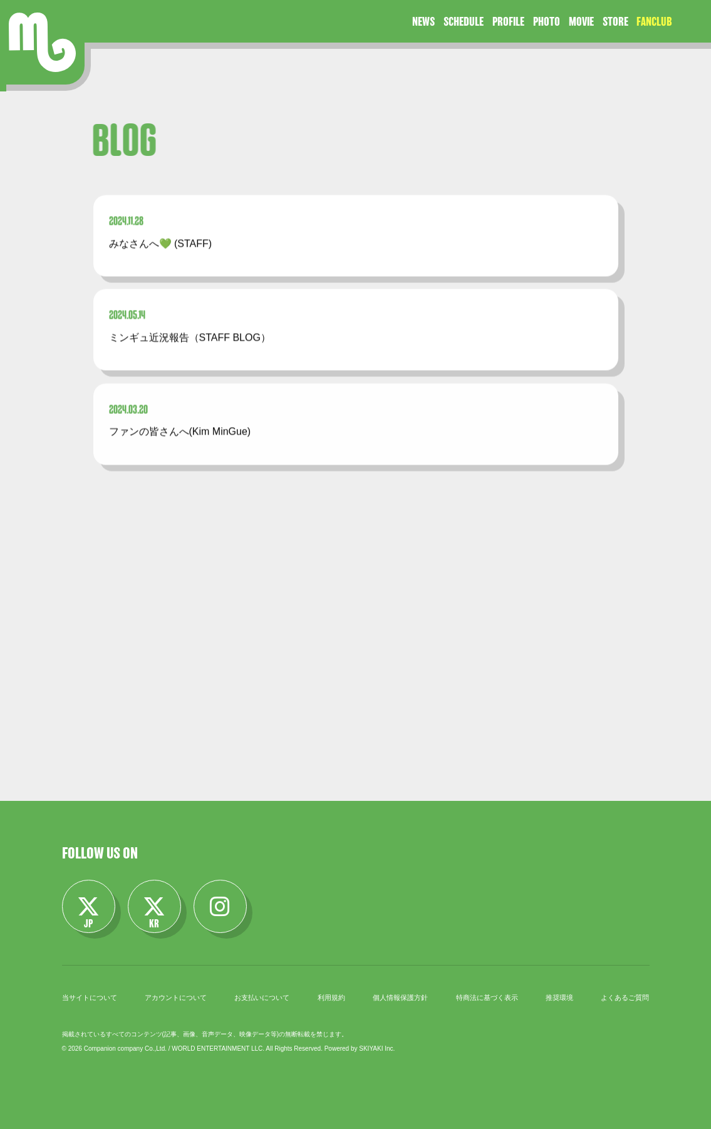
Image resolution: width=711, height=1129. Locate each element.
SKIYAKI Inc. (377, 1048)
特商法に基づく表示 (487, 997)
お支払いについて (261, 997)
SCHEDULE (464, 21)
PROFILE (508, 21)
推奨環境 (559, 997)
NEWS (423, 21)
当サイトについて (89, 997)
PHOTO (546, 21)
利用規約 (331, 997)
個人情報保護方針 (400, 997)
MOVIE (581, 21)
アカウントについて (176, 997)
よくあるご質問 (625, 997)
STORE (615, 21)
